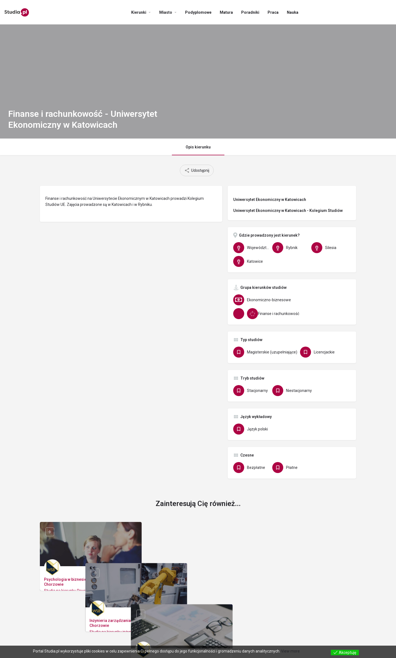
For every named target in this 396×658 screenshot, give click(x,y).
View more (290, 651)
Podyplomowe (198, 12)
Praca (273, 12)
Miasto (165, 12)
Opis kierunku (198, 147)
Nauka (292, 12)
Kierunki (138, 12)
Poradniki (250, 12)
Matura (226, 12)
